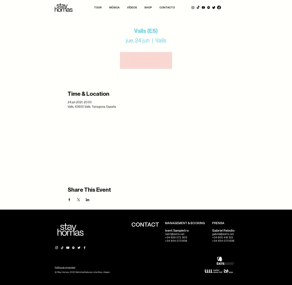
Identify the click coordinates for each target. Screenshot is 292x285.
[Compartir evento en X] (78, 199)
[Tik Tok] (198, 7)
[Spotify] (208, 7)
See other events (146, 63)
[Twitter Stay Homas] (79, 248)
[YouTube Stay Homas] (68, 248)
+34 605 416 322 (222, 237)
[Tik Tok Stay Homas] (62, 248)
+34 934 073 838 (176, 241)
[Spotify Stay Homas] (73, 248)
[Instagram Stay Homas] (56, 248)
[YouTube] (203, 7)
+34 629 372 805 (176, 237)
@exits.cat (178, 234)
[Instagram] (193, 7)
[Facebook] (219, 7)
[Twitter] (214, 7)
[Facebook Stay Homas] (84, 248)
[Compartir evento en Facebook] (69, 199)
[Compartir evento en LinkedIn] (87, 199)
